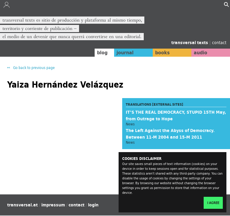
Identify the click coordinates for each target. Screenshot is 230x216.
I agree (213, 202)
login (93, 205)
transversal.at (22, 205)
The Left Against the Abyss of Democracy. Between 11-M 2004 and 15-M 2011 (170, 133)
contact (219, 42)
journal (121, 52)
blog (97, 52)
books (159, 52)
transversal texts (190, 42)
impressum (53, 205)
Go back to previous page (33, 67)
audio (199, 52)
